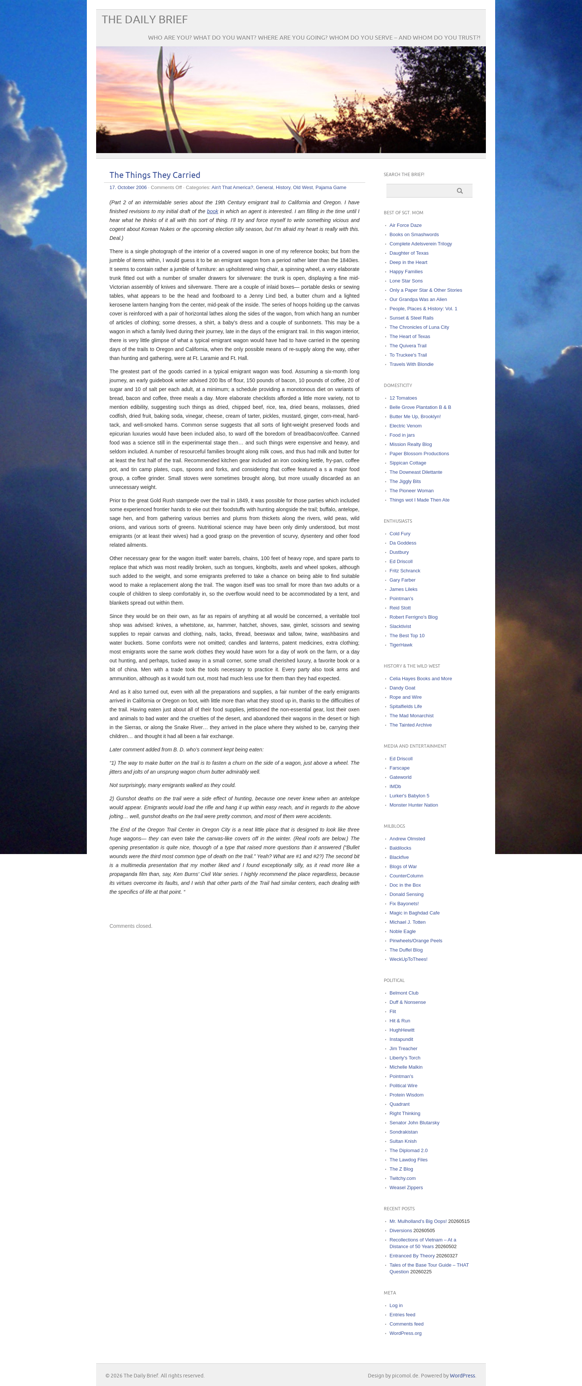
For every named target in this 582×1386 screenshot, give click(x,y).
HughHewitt (402, 1030)
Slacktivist (400, 626)
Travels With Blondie (412, 364)
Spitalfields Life (406, 706)
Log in (396, 1305)
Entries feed (402, 1314)
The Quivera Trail (408, 345)
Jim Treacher (404, 1048)
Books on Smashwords (414, 234)
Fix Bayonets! (404, 903)
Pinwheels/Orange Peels (416, 940)
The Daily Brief (145, 20)
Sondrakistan (404, 1132)
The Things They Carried (154, 175)
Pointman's (401, 598)
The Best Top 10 (407, 635)
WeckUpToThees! (409, 959)
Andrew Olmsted (407, 838)
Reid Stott (400, 608)
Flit (393, 1011)
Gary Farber (403, 580)
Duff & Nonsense (408, 1002)
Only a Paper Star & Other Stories (426, 290)
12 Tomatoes (403, 398)
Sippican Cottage (408, 463)
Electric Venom (406, 426)
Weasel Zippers (406, 1187)
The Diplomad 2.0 (409, 1150)
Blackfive (399, 857)
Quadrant (400, 1104)
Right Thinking (405, 1113)
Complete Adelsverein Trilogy (421, 244)
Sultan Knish (403, 1141)
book (212, 211)
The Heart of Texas (410, 336)
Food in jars (402, 435)
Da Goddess (403, 543)
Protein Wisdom (407, 1095)
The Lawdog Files (409, 1159)
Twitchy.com (403, 1178)
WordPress (462, 1376)
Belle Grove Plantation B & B (420, 407)
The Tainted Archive (411, 725)
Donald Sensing (407, 894)
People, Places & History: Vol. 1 (424, 308)
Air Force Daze (406, 225)
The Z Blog (401, 1169)
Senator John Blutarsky (414, 1122)
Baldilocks (401, 848)
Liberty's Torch (405, 1058)
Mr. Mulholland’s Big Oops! (418, 1221)
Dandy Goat (402, 688)
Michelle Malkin (406, 1067)
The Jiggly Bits (405, 481)
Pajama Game (330, 187)
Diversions (401, 1230)
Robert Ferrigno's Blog (414, 617)
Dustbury (399, 552)
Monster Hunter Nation (414, 805)
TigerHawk (401, 645)
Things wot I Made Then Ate (420, 500)
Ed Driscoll (401, 561)
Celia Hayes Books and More (421, 678)
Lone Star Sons (406, 281)
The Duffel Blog (406, 950)
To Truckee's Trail (408, 355)
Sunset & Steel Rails (412, 318)
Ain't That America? (232, 187)
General (264, 187)
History (283, 187)
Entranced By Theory (412, 1255)
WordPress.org (406, 1333)
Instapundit (401, 1039)
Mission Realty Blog (411, 444)
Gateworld (401, 777)
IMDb (395, 786)
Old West (303, 187)
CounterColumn (407, 876)
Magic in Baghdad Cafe (415, 913)
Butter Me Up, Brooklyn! (415, 416)
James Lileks (404, 589)
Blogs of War (403, 866)
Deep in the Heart (409, 262)
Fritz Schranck (405, 570)
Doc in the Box (405, 885)
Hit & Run (400, 1020)
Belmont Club (404, 993)
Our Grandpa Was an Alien (418, 299)
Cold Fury (400, 533)
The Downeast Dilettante (416, 472)
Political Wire (404, 1085)
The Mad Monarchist (412, 715)
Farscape (400, 768)
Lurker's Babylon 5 (409, 795)
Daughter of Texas (409, 253)
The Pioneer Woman (412, 490)
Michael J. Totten (408, 922)
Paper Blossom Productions (419, 453)
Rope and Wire (406, 697)
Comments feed (407, 1324)
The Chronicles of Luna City (419, 327)
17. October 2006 (128, 187)
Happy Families (406, 271)
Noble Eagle (403, 931)
